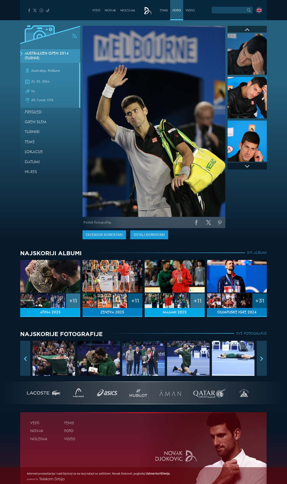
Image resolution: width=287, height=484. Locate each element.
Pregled (33, 112)
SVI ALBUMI (257, 253)
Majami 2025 (175, 312)
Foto (176, 10)
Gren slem (35, 122)
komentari (104, 235)
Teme (30, 142)
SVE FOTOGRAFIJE (251, 334)
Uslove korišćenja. (158, 473)
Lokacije (34, 152)
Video (190, 10)
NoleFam (127, 10)
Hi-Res (31, 172)
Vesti (96, 10)
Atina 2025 (50, 312)
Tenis (164, 10)
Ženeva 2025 (112, 312)
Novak (110, 10)
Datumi (32, 162)
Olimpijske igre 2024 (237, 312)
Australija (38, 71)
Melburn (54, 71)
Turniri (32, 132)
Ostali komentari (149, 235)
